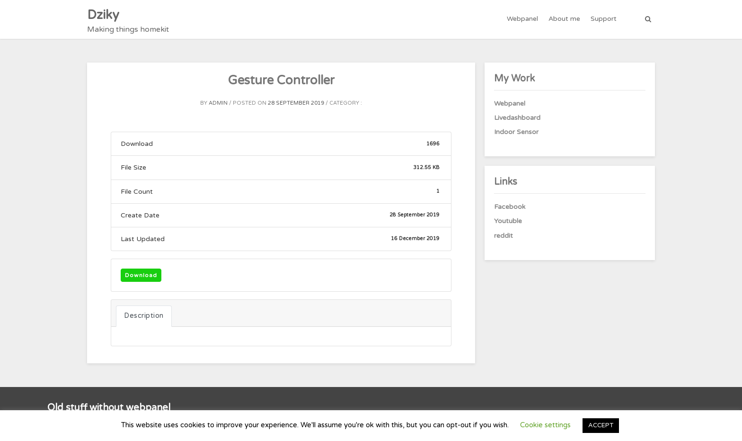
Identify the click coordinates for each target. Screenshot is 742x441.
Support (604, 19)
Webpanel (522, 19)
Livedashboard (517, 118)
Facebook (509, 207)
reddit (503, 236)
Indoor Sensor (516, 132)
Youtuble (508, 221)
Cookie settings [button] (545, 425)
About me (564, 19)
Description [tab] (144, 316)
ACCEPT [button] (600, 425)
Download (141, 275)
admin (218, 103)
